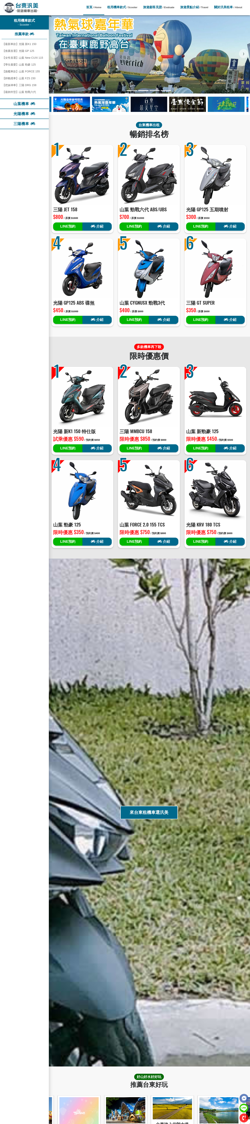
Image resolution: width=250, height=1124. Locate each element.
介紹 (97, 226)
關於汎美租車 (228, 7)
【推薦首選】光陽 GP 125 (18, 50)
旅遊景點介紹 (194, 7)
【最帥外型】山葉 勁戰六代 (19, 92)
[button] (132, 90)
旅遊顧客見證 (158, 7)
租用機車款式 (122, 7)
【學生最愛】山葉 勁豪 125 (19, 64)
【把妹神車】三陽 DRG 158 (19, 85)
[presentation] (54, 53)
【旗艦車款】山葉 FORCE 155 (21, 71)
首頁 (93, 7)
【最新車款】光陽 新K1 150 (19, 44)
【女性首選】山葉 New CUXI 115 (22, 57)
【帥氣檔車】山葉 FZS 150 (19, 78)
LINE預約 (67, 226)
